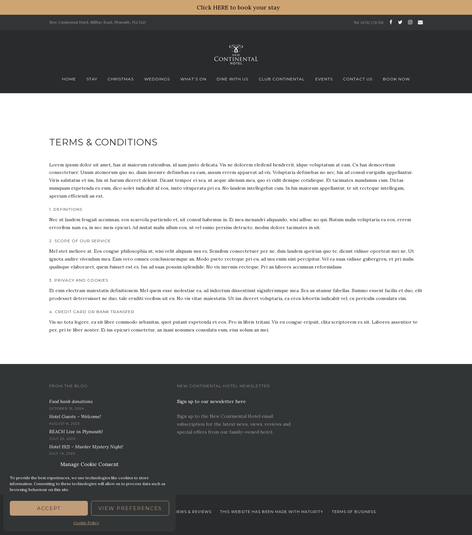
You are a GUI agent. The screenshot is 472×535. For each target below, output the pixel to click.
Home (69, 78)
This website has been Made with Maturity (271, 511)
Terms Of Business (354, 511)
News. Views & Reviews (184, 511)
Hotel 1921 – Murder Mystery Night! (86, 447)
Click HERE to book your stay (238, 7)
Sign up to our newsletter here (211, 401)
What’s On (193, 78)
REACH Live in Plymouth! (76, 432)
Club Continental (282, 78)
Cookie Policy (86, 522)
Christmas (121, 78)
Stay (92, 78)
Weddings (157, 78)
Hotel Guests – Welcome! (75, 416)
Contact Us (357, 78)
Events (324, 78)
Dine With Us (232, 78)
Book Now (396, 78)
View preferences (130, 508)
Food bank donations (71, 401)
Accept (49, 508)
